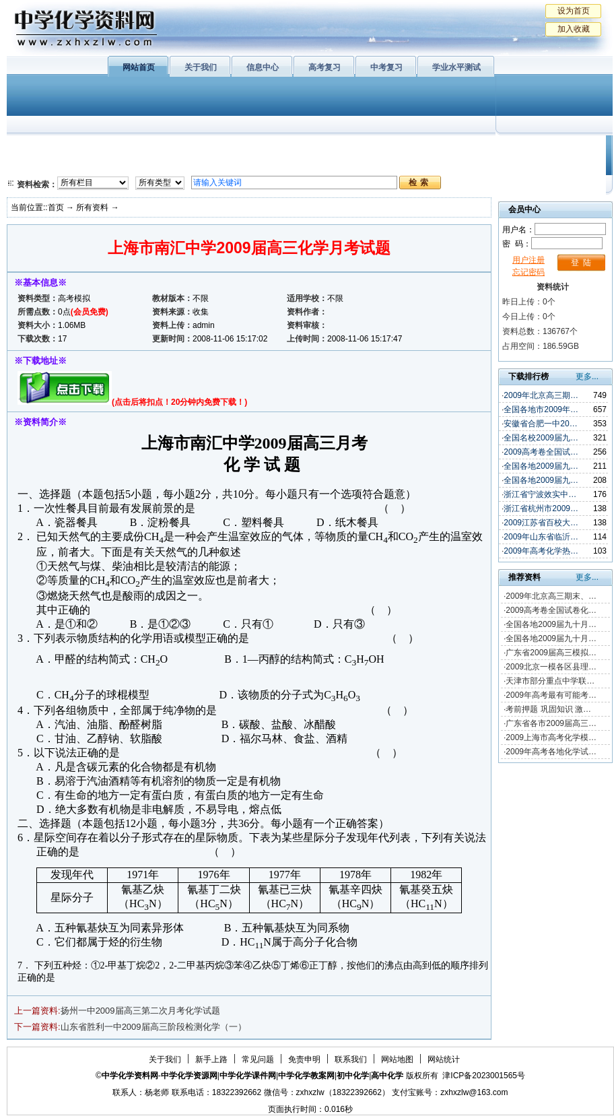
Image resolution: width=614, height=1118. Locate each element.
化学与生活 (98, 148)
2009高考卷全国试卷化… (551, 610)
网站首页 (139, 67)
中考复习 (386, 67)
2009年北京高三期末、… (551, 596)
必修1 (34, 148)
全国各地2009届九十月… (551, 624)
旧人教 (339, 165)
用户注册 (528, 260)
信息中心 (262, 67)
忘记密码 (528, 272)
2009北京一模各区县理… (551, 666)
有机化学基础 (268, 148)
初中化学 (484, 148)
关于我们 (200, 67)
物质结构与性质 (181, 148)
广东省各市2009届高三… (551, 723)
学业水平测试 (456, 67)
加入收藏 (573, 29)
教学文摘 (551, 148)
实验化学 (268, 165)
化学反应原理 (181, 165)
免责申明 (304, 1059)
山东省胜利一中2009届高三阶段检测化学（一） (153, 1027)
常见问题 (258, 1059)
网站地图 (397, 1059)
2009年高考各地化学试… (551, 751)
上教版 (339, 148)
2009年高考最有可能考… (551, 695)
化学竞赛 (551, 165)
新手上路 (211, 1059)
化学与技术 (98, 165)
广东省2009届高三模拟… (551, 652)
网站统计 (444, 1059)
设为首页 (573, 10)
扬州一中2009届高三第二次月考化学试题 (140, 1011)
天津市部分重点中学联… (550, 681)
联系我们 (351, 1059)
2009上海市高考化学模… (551, 737)
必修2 (34, 165)
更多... (587, 376)
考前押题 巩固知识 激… (548, 709)
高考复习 (324, 67)
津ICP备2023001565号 (483, 1075)
